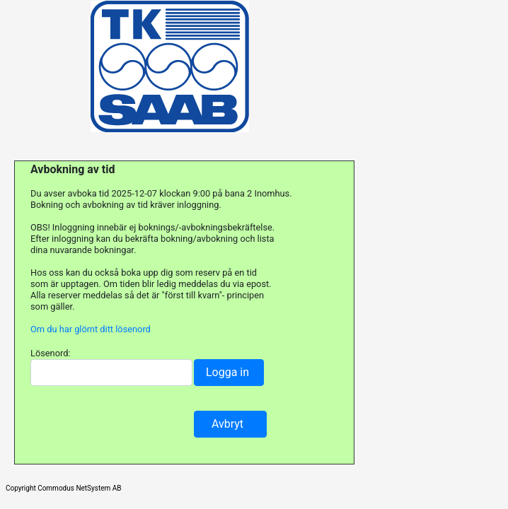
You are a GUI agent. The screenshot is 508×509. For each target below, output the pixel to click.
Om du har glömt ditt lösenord (90, 329)
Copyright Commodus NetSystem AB (64, 488)
